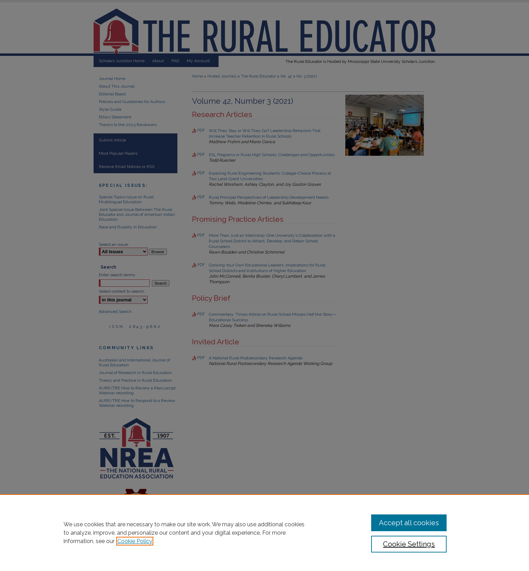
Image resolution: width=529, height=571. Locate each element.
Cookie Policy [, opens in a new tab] (134, 541)
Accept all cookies (409, 523)
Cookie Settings (409, 544)
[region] (264, 532)
